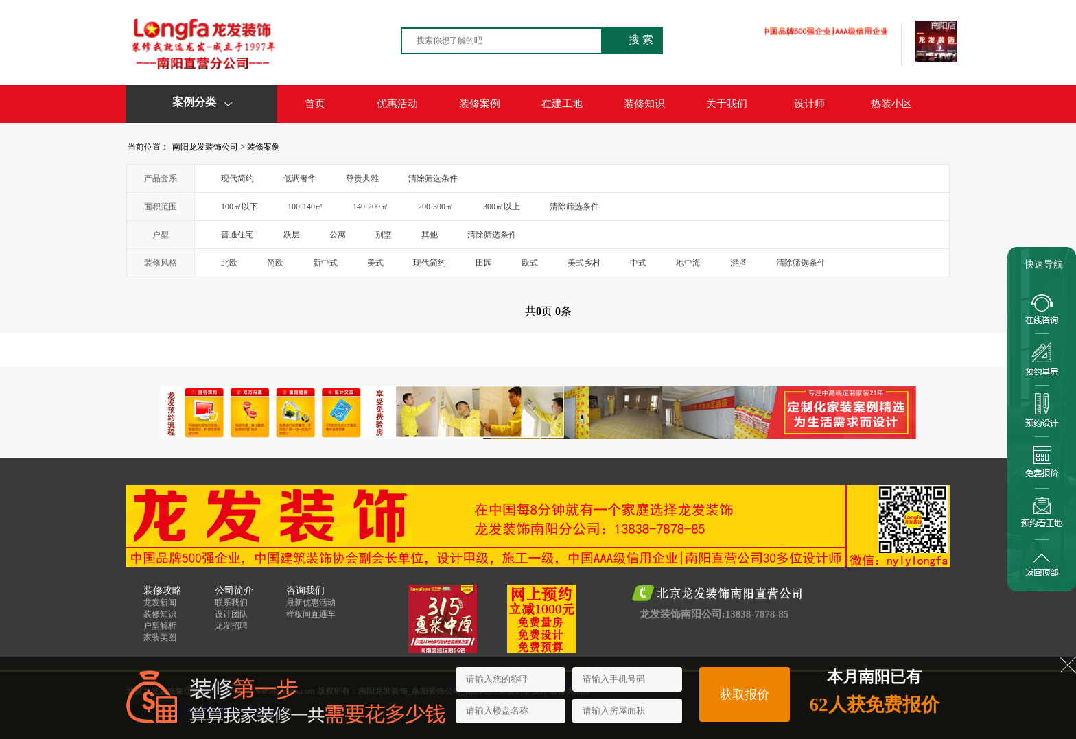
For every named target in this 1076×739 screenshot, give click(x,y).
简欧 (275, 263)
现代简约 (237, 178)
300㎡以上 (501, 206)
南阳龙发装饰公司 (205, 147)
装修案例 (479, 103)
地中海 (688, 263)
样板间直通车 (311, 614)
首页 (315, 103)
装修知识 (644, 103)
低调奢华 (299, 178)
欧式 (530, 263)
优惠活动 (397, 103)
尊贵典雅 (362, 178)
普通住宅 (237, 234)
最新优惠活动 (311, 602)
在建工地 (562, 103)
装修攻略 (162, 590)
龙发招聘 (231, 626)
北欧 (229, 263)
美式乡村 (584, 263)
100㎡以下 (239, 206)
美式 (375, 263)
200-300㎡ (436, 206)
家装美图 (159, 637)
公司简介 (234, 590)
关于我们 (726, 103)
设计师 (809, 103)
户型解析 (159, 626)
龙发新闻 (159, 602)
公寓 (337, 234)
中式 (638, 263)
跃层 (291, 234)
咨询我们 (305, 590)
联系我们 (231, 602)
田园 (484, 263)
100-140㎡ (305, 206)
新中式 (325, 263)
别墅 (383, 234)
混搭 (738, 263)
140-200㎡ (370, 206)
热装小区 (891, 103)
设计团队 (231, 614)
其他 (429, 234)
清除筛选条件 (433, 178)
